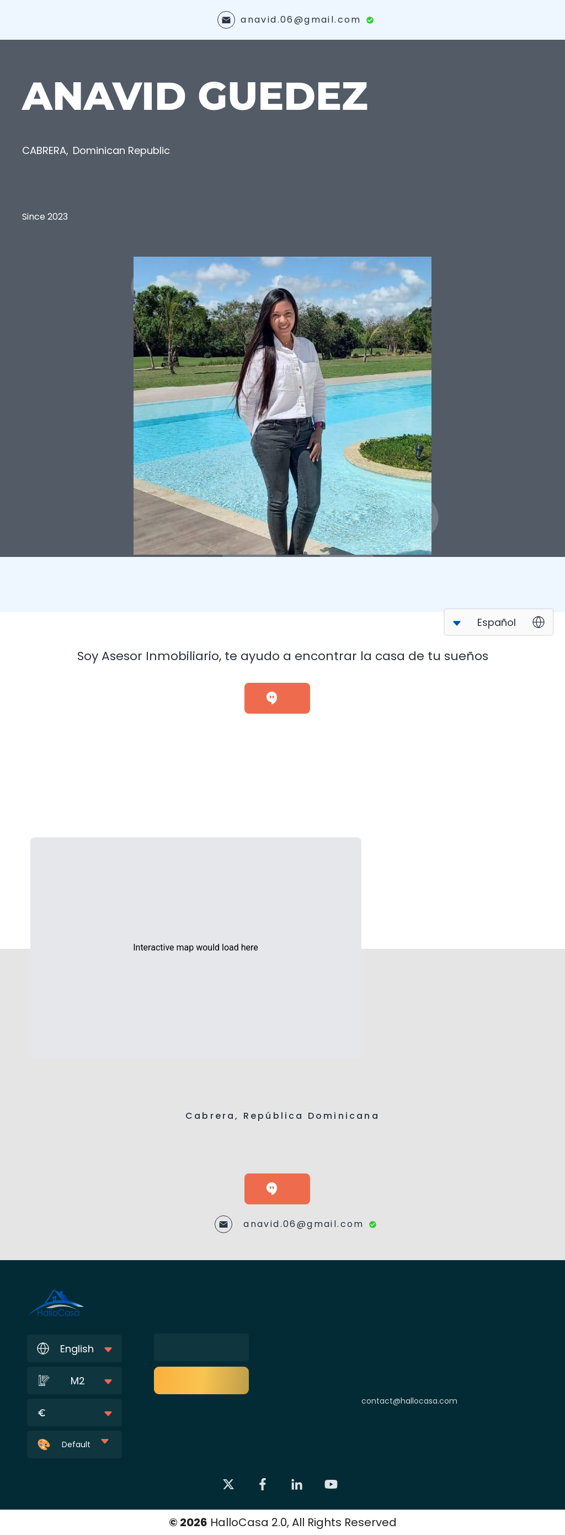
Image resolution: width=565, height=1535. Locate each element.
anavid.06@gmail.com (301, 19)
